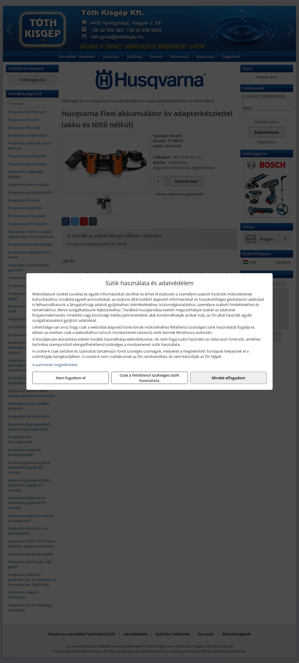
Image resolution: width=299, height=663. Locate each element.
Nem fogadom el (71, 377)
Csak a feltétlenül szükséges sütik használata (149, 378)
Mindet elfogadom (228, 377)
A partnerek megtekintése (54, 364)
